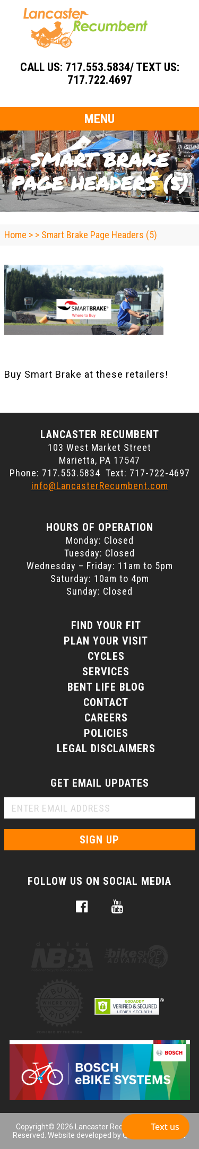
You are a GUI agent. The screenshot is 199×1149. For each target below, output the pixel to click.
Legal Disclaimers (106, 748)
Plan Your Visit (106, 640)
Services (105, 671)
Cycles (106, 656)
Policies (106, 733)
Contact (105, 702)
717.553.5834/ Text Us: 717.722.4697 (122, 73)
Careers (106, 717)
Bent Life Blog (106, 687)
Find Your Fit (106, 625)
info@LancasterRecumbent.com (99, 485)
